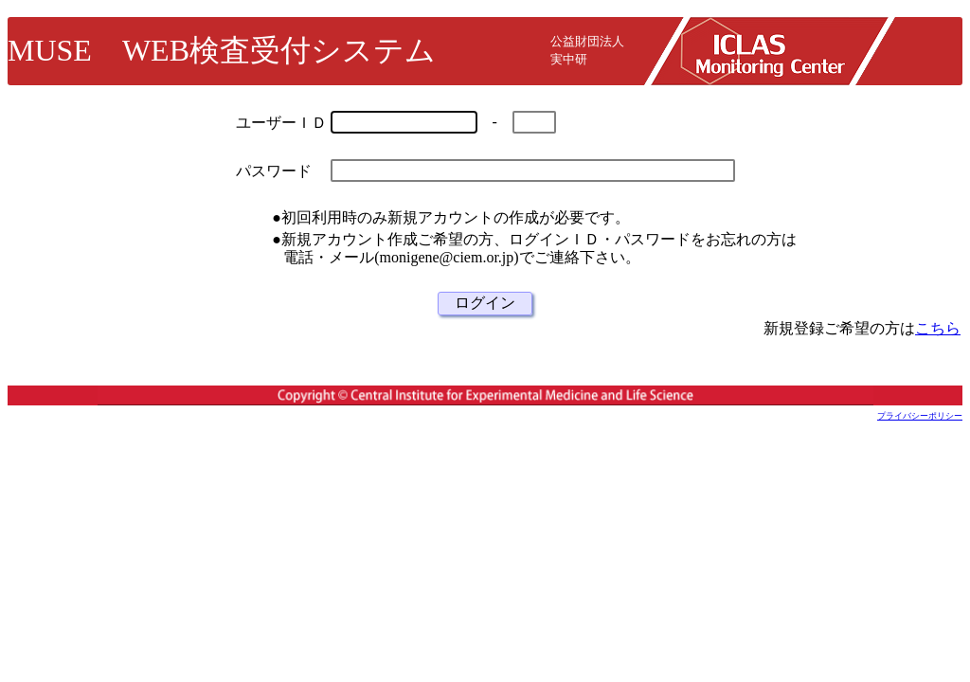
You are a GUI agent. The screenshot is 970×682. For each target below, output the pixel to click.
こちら (938, 328)
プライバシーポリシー (919, 416)
